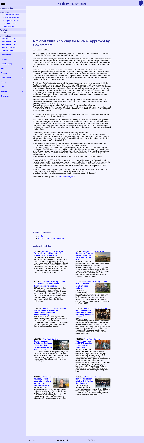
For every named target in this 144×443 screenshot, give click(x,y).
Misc (3, 68)
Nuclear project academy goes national (82, 286)
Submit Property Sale (9, 41)
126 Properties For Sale (10, 21)
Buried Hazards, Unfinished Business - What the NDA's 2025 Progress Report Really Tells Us (43, 345)
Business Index (72, 3)
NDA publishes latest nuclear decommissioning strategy (46, 285)
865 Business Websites (10, 18)
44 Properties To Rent (9, 23)
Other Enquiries (7, 50)
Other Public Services (92, 339)
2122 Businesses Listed (10, 15)
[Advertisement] (72, 23)
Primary (4, 73)
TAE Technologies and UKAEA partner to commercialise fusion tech (84, 344)
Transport (4, 96)
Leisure (4, 59)
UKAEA (40, 236)
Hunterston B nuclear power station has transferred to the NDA (85, 256)
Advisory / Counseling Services (94, 251)
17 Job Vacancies (8, 26)
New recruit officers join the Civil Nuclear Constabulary (85, 381)
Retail (3, 87)
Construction (6, 55)
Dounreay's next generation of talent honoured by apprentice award (42, 382)
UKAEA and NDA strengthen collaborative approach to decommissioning (46, 312)
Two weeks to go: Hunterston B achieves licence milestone (47, 254)
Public (3, 82)
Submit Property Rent (9, 44)
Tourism (4, 91)
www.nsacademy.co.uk (67, 177)
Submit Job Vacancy (9, 47)
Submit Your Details (9, 38)
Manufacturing (6, 64)
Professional (6, 77)
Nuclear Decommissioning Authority (51, 238)
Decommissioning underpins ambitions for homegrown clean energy (85, 313)
